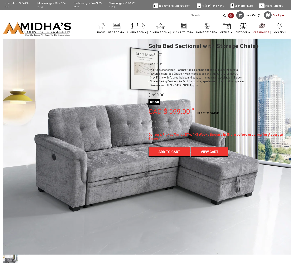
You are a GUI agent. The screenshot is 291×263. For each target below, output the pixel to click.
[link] (181, 23)
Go (231, 15)
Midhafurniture (241, 5)
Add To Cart (169, 152)
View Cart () (248, 15)
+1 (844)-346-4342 (210, 5)
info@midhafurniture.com (171, 5)
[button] (116, 29)
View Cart (209, 152)
